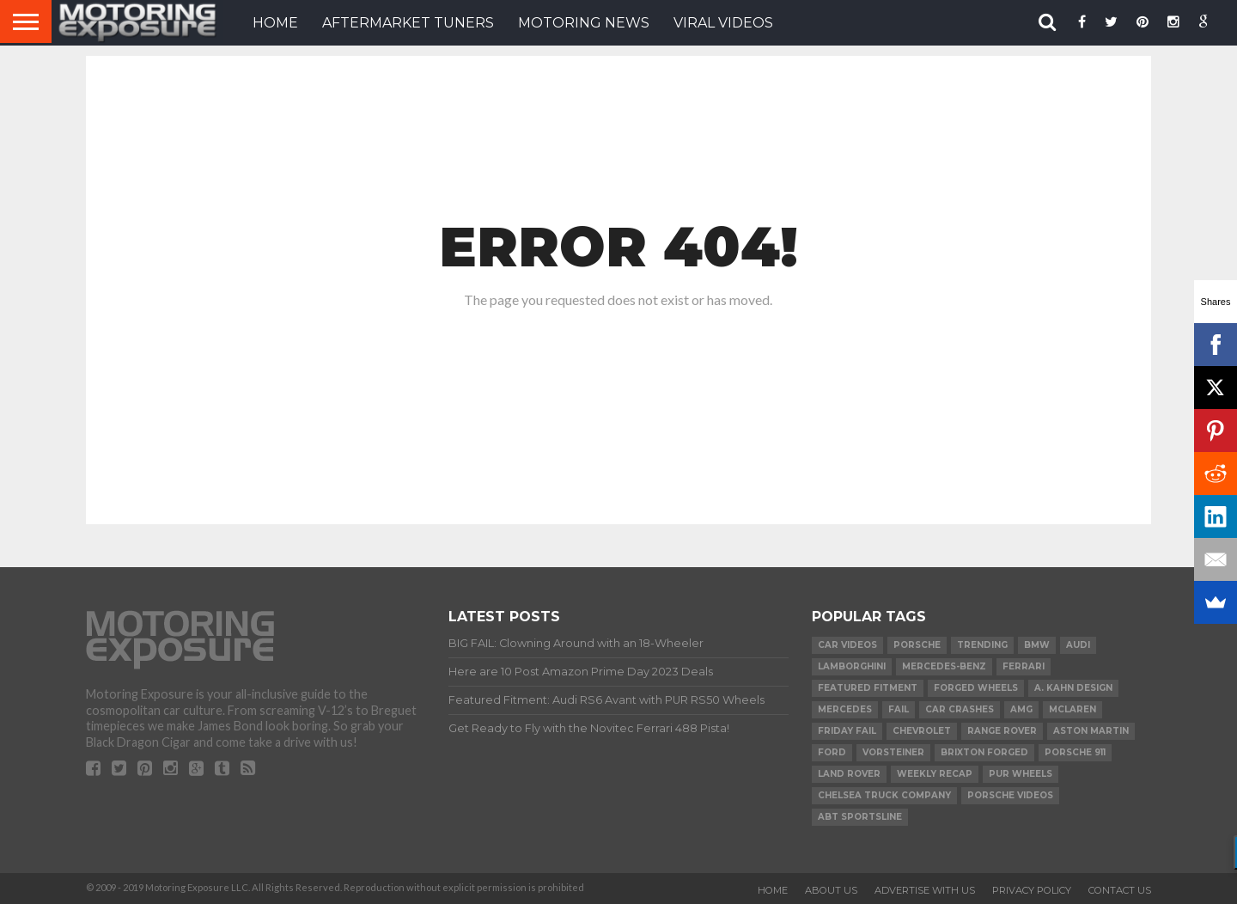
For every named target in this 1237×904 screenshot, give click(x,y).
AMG (1021, 709)
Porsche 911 (1075, 752)
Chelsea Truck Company (884, 795)
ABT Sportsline (860, 816)
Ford (832, 752)
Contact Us (1119, 890)
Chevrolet (922, 730)
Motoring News (583, 23)
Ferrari (1023, 666)
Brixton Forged (984, 752)
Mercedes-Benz (944, 666)
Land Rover (849, 773)
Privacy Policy (1031, 890)
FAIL (898, 709)
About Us (831, 890)
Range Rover (1002, 730)
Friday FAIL (847, 730)
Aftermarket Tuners (408, 23)
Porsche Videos (1010, 795)
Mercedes (845, 709)
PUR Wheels (1020, 773)
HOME (275, 23)
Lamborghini (852, 666)
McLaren (1072, 709)
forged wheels (976, 687)
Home (773, 890)
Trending (982, 645)
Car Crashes (959, 709)
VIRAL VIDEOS (723, 23)
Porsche (917, 645)
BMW (1037, 645)
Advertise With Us (924, 890)
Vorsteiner (893, 752)
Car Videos (847, 645)
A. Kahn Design (1073, 687)
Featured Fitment (867, 687)
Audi (1078, 645)
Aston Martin (1091, 730)
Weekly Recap (934, 773)
